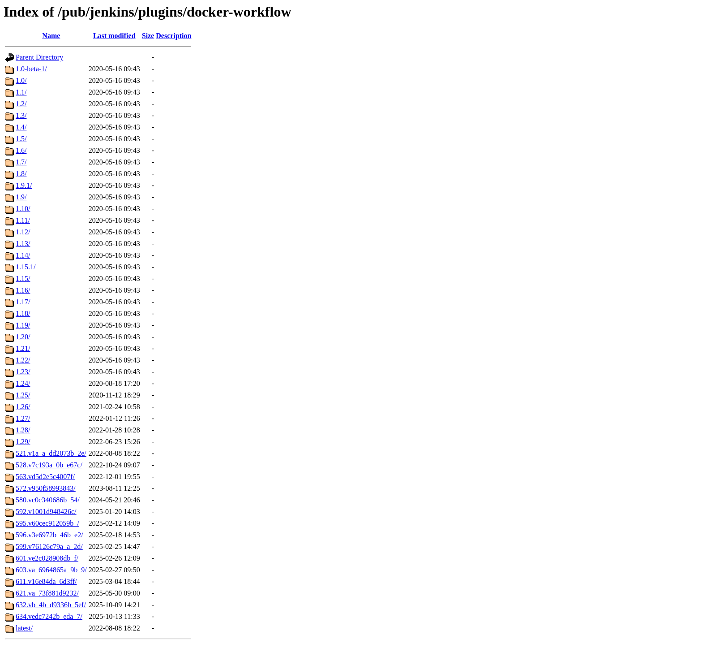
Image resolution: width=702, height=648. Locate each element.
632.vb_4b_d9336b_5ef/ (51, 605)
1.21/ (23, 348)
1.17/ (23, 302)
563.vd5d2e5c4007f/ (45, 476)
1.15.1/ (25, 267)
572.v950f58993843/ (46, 488)
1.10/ (23, 208)
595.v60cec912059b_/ (47, 523)
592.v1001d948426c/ (46, 511)
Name (51, 35)
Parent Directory (39, 57)
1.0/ (21, 80)
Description (173, 35)
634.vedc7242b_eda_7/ (49, 616)
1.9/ (21, 197)
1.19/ (23, 325)
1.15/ (23, 278)
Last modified (114, 35)
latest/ (24, 628)
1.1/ (21, 92)
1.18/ (23, 313)
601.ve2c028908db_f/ (47, 558)
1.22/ (23, 360)
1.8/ (21, 173)
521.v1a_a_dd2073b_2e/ (51, 453)
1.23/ (23, 372)
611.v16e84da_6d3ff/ (46, 581)
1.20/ (23, 337)
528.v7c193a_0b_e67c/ (49, 465)
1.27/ (23, 418)
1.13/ (23, 243)
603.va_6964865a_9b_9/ (51, 570)
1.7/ (21, 162)
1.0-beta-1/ (31, 69)
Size (148, 35)
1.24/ (23, 383)
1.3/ (21, 115)
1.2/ (21, 104)
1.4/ (21, 127)
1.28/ (23, 430)
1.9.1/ (24, 185)
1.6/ (21, 150)
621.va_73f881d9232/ (47, 593)
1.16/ (23, 290)
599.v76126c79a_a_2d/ (49, 546)
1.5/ (21, 139)
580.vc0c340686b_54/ (48, 500)
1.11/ (23, 220)
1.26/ (23, 406)
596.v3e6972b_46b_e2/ (49, 535)
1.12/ (23, 232)
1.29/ (23, 441)
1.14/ (23, 255)
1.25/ (23, 395)
